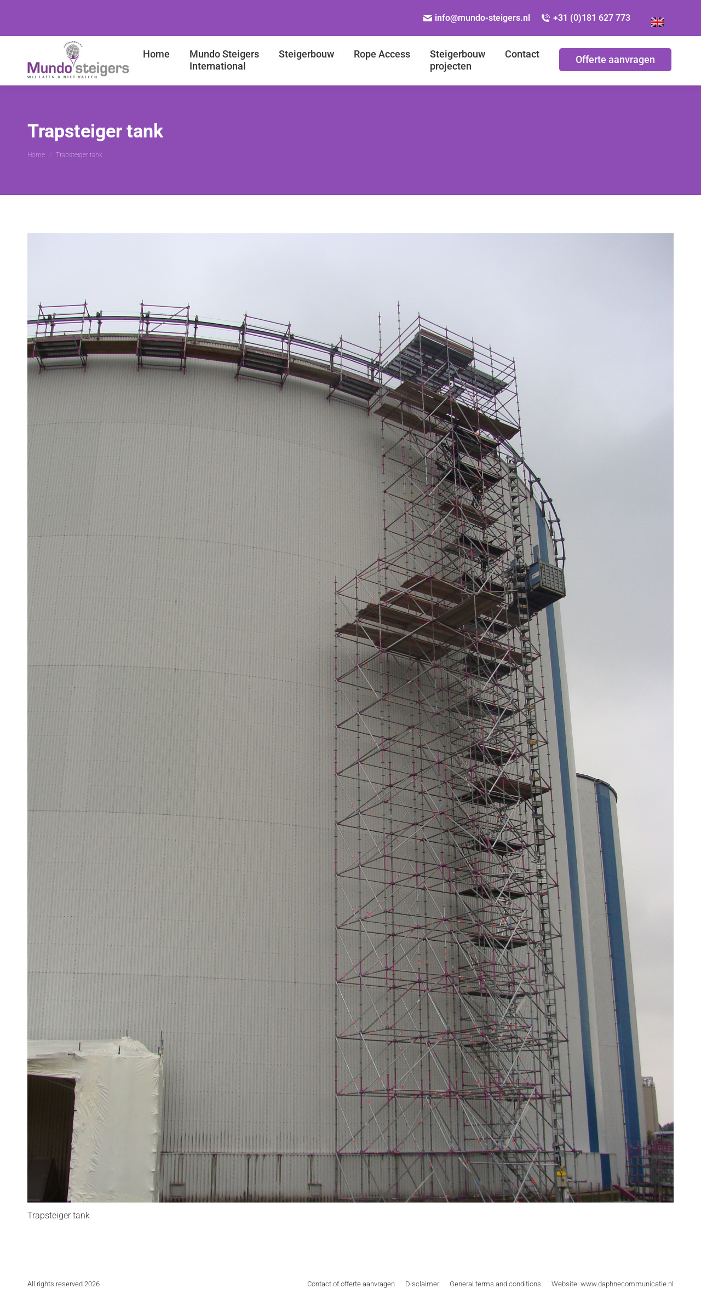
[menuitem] (156, 61)
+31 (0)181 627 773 (585, 18)
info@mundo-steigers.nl (477, 18)
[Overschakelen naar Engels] (657, 18)
